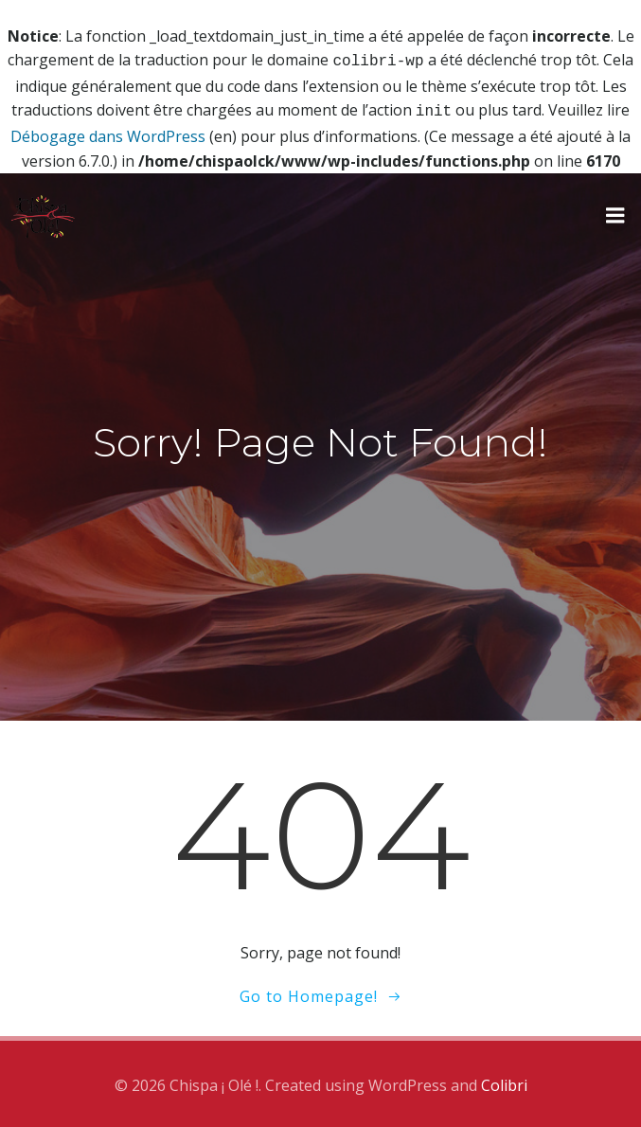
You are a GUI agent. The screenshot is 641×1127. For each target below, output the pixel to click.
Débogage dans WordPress (107, 132)
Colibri (504, 1081)
